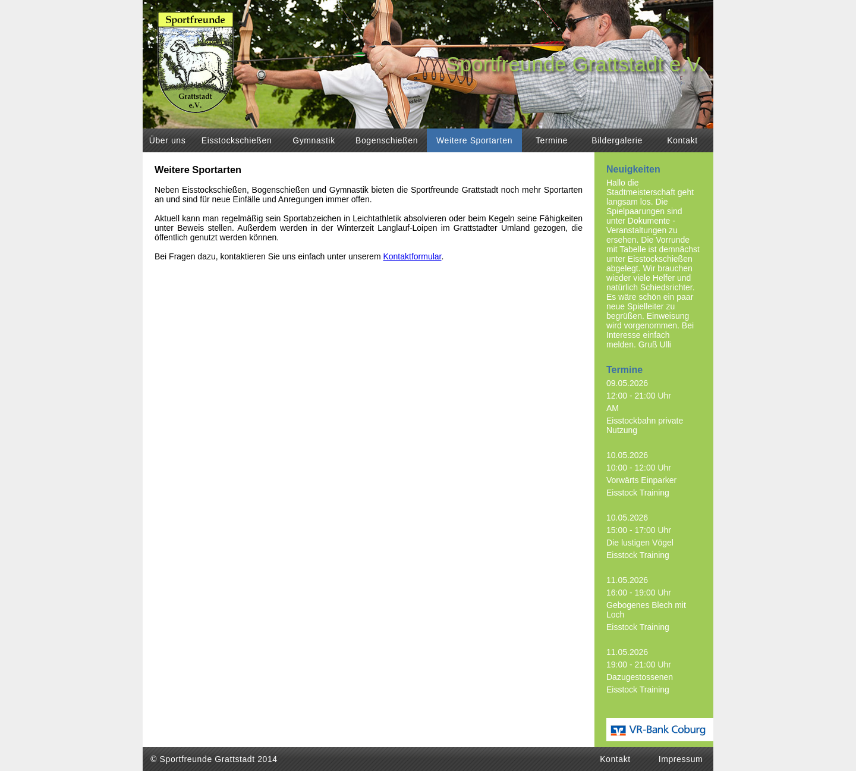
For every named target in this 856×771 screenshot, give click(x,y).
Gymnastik (313, 140)
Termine (552, 140)
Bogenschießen (386, 140)
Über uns (167, 140)
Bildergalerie (617, 140)
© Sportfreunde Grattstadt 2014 (214, 759)
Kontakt (682, 140)
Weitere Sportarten (474, 140)
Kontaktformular (412, 256)
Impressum (681, 759)
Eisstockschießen (237, 140)
